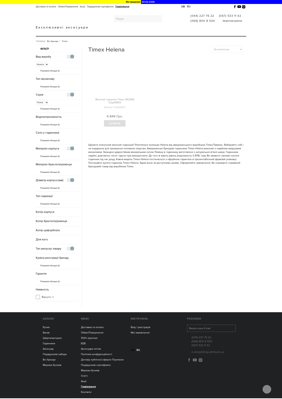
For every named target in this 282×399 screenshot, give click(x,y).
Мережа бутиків (154, 32)
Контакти (86, 392)
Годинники (49, 344)
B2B (83, 344)
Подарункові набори (55, 355)
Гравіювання (199, 32)
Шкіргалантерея (86, 32)
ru (188, 6)
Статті (84, 376)
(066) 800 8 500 (202, 21)
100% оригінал (89, 338)
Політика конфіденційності (96, 355)
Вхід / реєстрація (140, 327)
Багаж (66, 32)
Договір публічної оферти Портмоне (102, 360)
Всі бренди (178, 32)
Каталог (48, 319)
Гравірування (122, 6)
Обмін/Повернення (68, 6)
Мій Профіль (139, 319)
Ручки (52, 32)
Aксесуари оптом (91, 349)
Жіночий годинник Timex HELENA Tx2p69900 (114, 101)
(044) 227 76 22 (202, 16)
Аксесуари (131, 32)
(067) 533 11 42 (230, 16)
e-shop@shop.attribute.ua (208, 353)
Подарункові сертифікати (100, 6)
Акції (82, 6)
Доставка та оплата (46, 6)
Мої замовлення (140, 333)
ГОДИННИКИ (111, 32)
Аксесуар (48, 349)
